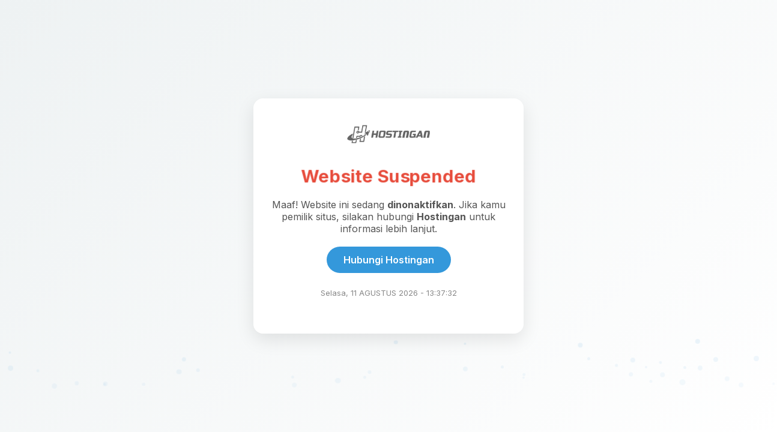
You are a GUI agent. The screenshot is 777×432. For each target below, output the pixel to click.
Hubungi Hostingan (388, 260)
